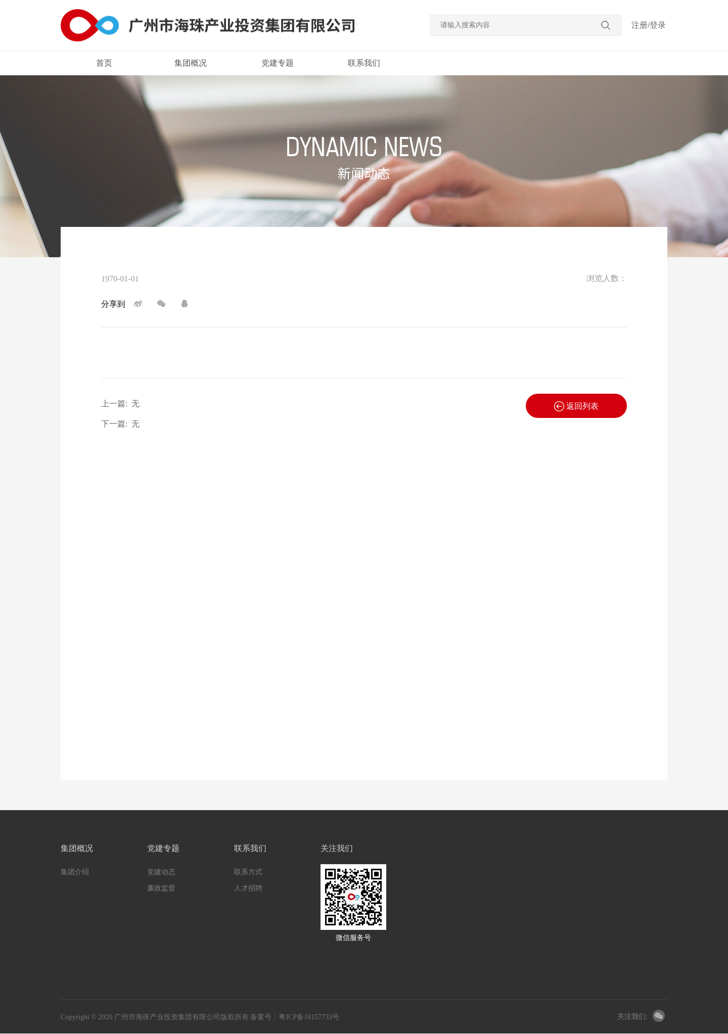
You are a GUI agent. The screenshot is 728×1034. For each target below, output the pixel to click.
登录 (658, 25)
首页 (104, 63)
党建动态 (161, 872)
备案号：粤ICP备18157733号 (294, 1017)
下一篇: (120, 423)
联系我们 (364, 63)
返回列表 (576, 406)
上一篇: (120, 403)
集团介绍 (75, 872)
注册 (639, 25)
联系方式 (248, 872)
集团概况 (190, 63)
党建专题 (277, 63)
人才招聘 (248, 888)
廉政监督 (161, 888)
